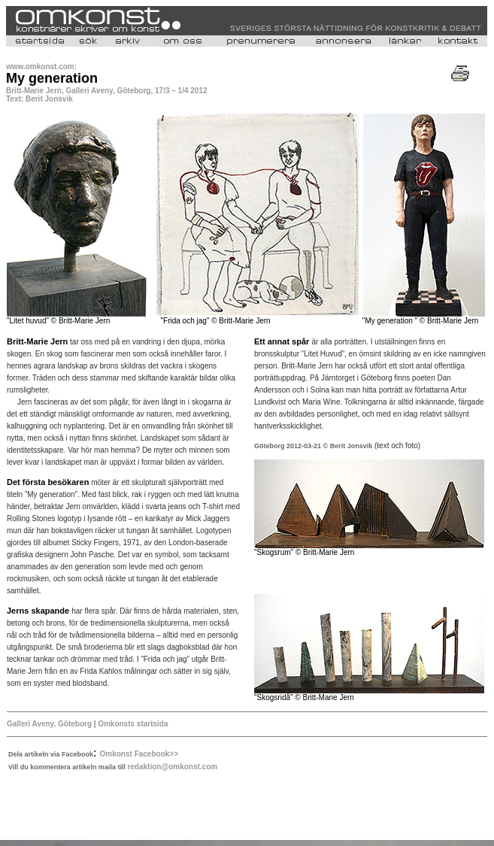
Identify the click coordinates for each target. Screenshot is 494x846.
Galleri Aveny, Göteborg (49, 724)
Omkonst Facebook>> (139, 754)
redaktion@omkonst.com (172, 767)
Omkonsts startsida (131, 724)
